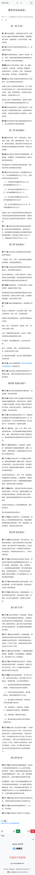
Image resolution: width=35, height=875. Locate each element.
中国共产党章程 (17, 857)
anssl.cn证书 (17, 844)
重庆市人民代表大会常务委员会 (22, 17)
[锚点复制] (26, 10)
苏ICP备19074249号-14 (23, 869)
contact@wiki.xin (18, 863)
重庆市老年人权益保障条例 (10, 823)
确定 (18, 831)
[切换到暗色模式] (17, 3)
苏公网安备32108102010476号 (17, 872)
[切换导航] (31, 3)
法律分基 (11, 869)
